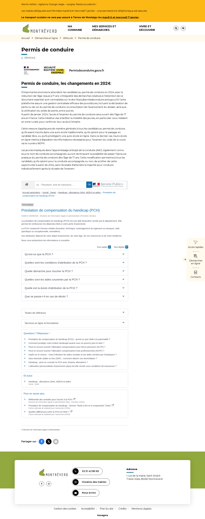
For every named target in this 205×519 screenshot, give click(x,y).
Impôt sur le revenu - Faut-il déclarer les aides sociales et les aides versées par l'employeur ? (72, 354)
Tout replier (104, 247)
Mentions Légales (141, 508)
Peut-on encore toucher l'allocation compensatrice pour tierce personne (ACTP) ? (66, 347)
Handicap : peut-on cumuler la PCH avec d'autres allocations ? (58, 362)
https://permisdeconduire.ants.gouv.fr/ (97, 99)
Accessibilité (88, 508)
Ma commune (75, 28)
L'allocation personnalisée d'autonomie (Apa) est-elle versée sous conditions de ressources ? (72, 366)
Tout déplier (121, 247)
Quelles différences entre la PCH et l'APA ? (50, 412)
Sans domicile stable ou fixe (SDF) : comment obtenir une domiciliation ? (62, 358)
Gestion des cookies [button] (65, 508)
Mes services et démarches (104, 28)
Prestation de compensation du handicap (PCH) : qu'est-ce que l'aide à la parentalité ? (69, 339)
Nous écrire (84, 493)
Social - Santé (50, 192)
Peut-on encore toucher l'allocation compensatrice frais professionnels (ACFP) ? (66, 351)
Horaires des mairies (89, 482)
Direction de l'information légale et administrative (41, 430)
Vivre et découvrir (147, 28)
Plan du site (106, 508)
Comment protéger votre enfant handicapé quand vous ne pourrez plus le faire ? (66, 343)
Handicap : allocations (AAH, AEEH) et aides (79, 192)
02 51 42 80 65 (86, 471)
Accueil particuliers (31, 192)
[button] (74, 254)
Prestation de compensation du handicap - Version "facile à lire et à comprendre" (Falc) (71, 405)
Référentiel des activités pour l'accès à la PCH (51, 399)
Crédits (122, 508)
